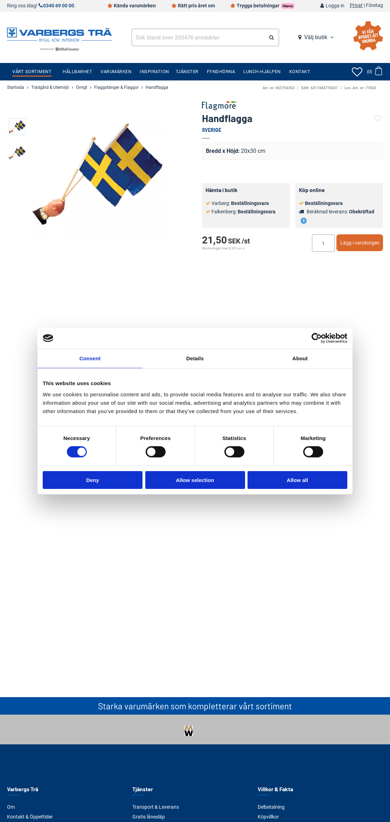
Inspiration (154, 71)
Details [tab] (195, 358)
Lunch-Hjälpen (262, 71)
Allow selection (195, 480)
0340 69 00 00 (58, 6)
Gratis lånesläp (148, 817)
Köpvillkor (268, 817)
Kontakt (300, 71)
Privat (356, 5)
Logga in (335, 5)
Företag (374, 5)
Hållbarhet (77, 71)
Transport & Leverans (155, 807)
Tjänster (187, 71)
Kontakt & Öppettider (30, 817)
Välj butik (315, 37)
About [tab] (300, 358)
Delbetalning (271, 807)
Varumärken (115, 71)
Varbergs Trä (22, 789)
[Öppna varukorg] (374, 71)
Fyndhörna (221, 71)
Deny (92, 480)
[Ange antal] (323, 243)
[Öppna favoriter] (357, 71)
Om (11, 807)
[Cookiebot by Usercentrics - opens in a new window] (316, 338)
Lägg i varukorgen (359, 243)
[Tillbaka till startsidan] (59, 34)
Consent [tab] (90, 358)
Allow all (297, 480)
